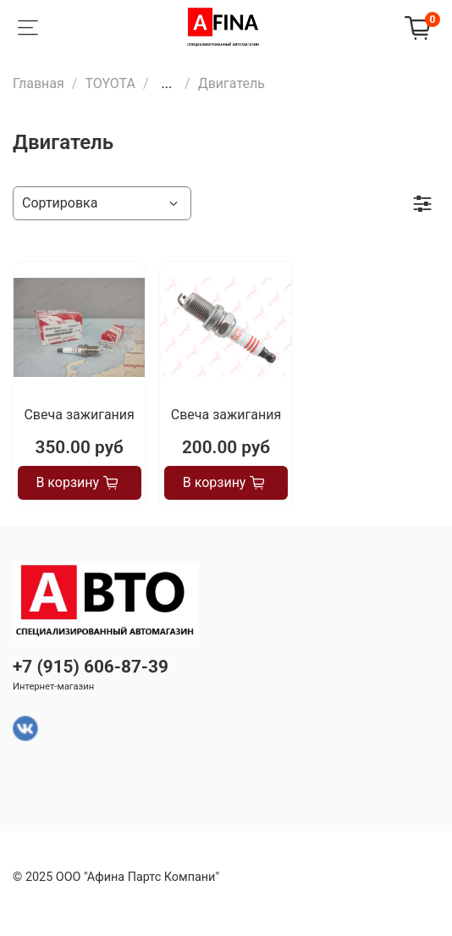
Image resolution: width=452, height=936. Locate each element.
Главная (38, 83)
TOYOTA (110, 83)
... (166, 83)
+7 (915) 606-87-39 (90, 666)
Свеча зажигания (79, 415)
